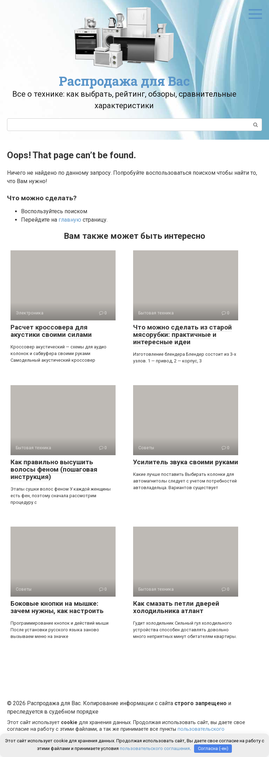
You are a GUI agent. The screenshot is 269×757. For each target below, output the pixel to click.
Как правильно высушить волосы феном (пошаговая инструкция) (54, 469)
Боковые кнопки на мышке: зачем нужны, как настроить (57, 607)
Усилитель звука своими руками (185, 462)
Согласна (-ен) (213, 748)
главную (69, 219)
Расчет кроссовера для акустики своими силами (51, 331)
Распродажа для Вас (124, 80)
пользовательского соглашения (155, 748)
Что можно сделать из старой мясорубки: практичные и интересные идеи (182, 334)
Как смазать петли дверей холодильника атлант (176, 607)
